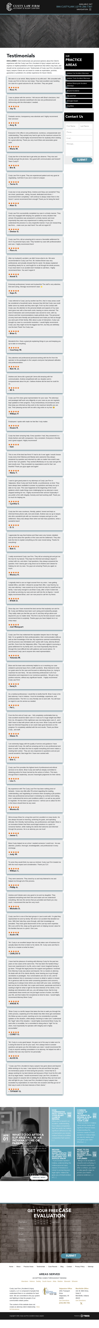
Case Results (52, 1268)
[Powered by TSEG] (81, 1317)
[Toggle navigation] (90, 9)
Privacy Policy (81, 1268)
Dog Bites (70, 106)
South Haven (46, 1283)
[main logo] (23, 7)
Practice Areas (28, 1268)
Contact (70, 1268)
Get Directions (64, 1302)
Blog (62, 1268)
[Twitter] (81, 1305)
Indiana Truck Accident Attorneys (78, 78)
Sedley (38, 1283)
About (17, 1268)
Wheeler (75, 1283)
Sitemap (92, 1268)
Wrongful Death (72, 101)
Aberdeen (24, 1283)
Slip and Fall (71, 96)
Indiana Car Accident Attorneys (78, 73)
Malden (60, 1283)
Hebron (32, 1283)
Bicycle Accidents (73, 91)
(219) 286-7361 (84, 7)
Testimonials (40, 1268)
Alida (54, 1283)
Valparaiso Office (65, 1290)
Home (10, 1268)
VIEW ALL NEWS (38, 1177)
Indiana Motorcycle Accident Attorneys (77, 84)
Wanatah (67, 1283)
